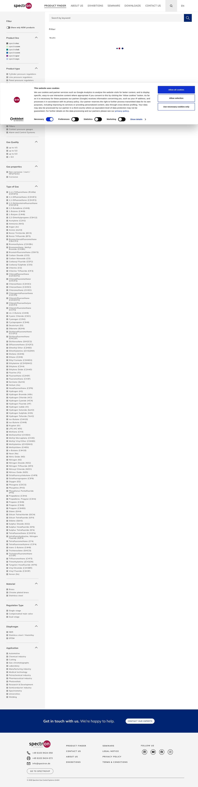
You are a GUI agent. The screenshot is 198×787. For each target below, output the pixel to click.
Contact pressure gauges (21, 129)
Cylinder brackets (17, 111)
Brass (11, 589)
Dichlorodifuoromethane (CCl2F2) (20, 332)
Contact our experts (140, 721)
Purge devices (15, 98)
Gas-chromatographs (19, 663)
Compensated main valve (21, 614)
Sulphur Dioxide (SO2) (19, 524)
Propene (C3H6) (16, 505)
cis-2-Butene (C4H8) (19, 313)
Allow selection (176, 15)
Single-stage (15, 611)
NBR (11, 632)
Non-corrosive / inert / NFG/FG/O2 (19, 173)
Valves (12, 117)
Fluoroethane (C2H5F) (19, 376)
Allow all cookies (176, 7)
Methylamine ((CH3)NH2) (21, 444)
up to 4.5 (13, 148)
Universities (14, 694)
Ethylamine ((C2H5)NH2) (20, 363)
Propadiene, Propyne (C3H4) (22, 499)
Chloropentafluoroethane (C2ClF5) (21, 294)
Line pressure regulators (20, 77)
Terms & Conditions (115, 762)
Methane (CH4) (16, 432)
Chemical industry (17, 656)
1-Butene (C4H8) (17, 211)
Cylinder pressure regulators (22, 74)
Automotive (14, 653)
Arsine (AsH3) (15, 230)
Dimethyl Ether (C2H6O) (20, 348)
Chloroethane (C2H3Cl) (20, 284)
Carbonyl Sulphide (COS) (21, 265)
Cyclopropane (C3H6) (19, 322)
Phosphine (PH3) (17, 488)
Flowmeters (14, 120)
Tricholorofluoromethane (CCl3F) (20, 554)
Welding (13, 697)
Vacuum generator (18, 123)
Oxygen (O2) (15, 481)
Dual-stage (14, 617)
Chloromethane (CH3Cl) (20, 290)
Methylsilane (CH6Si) (19, 447)
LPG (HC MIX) (15, 429)
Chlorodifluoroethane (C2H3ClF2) (19, 275)
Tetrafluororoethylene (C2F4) (23, 544)
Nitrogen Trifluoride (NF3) (21, 466)
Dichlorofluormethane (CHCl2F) (19, 337)
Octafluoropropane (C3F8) (21, 478)
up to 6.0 (13, 154)
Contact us (73, 751)
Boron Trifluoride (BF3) (20, 236)
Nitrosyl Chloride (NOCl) (20, 469)
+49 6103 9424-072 (42, 758)
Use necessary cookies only (176, 24)
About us (72, 756)
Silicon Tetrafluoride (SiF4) (21, 518)
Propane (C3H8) (16, 502)
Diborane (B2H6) (17, 328)
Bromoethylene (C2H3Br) (21, 244)
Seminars (108, 746)
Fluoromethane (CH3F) (20, 379)
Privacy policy (112, 756)
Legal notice (111, 751)
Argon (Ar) (14, 227)
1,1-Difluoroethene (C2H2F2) (23, 200)
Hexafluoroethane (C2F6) (21, 388)
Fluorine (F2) (15, 373)
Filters (12, 126)
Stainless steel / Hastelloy (21, 635)
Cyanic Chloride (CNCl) (20, 316)
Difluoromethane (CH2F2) (21, 345)
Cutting (12, 660)
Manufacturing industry (20, 669)
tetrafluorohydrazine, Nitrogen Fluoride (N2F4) (23, 537)
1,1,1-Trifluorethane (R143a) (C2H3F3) (22, 193)
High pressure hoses (19, 107)
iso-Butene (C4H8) (18, 422)
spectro (14, 43)
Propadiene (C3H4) (18, 496)
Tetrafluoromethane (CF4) (21, 541)
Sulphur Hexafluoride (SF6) (22, 527)
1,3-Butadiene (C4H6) (19, 208)
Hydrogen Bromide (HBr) (21, 394)
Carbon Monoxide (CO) (20, 258)
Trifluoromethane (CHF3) (21, 559)
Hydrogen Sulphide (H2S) (21, 413)
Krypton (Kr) (14, 425)
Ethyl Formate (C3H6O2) (20, 360)
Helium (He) (14, 385)
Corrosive (13, 177)
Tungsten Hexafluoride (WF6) (23, 565)
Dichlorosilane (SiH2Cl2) (20, 341)
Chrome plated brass (19, 592)
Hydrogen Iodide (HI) (19, 407)
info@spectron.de (41, 763)
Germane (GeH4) (17, 382)
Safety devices (16, 101)
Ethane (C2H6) (16, 357)
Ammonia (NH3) (16, 224)
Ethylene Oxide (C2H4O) (20, 369)
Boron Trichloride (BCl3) (20, 233)
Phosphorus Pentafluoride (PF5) (21, 492)
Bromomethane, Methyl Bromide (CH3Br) (20, 248)
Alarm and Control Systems (22, 132)
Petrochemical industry (20, 675)
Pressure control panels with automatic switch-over (22, 94)
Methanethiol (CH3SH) (19, 435)
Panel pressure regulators (21, 80)
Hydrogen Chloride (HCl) (20, 397)
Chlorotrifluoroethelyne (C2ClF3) (20, 304)
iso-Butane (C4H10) (18, 419)
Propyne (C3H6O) (17, 508)
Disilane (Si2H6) (16, 354)
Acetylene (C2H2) (17, 221)
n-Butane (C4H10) (17, 450)
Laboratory (14, 666)
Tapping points (16, 114)
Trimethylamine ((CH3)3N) (21, 562)
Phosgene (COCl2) (17, 485)
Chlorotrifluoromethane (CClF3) (20, 309)
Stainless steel (16, 595)
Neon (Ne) (13, 453)
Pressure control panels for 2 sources (23, 89)
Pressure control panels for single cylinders (22, 84)
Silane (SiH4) (15, 511)
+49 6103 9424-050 (42, 753)
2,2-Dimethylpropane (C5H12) (23, 217)
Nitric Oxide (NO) (17, 457)
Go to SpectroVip (40, 771)
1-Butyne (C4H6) (17, 214)
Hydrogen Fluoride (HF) (20, 404)
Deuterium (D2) (16, 325)
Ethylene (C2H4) (16, 366)
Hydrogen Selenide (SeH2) (21, 410)
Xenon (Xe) (14, 574)
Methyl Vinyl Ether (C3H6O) (22, 441)
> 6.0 (11, 157)
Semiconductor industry (20, 688)
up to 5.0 (13, 151)
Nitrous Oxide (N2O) (18, 472)
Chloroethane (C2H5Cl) (20, 287)
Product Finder (76, 746)
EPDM (12, 638)
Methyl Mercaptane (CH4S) (22, 438)
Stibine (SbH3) (16, 521)
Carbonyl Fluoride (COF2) (21, 262)
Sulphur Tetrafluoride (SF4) (22, 530)
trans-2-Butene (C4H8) (20, 547)
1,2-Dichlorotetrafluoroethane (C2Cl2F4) (23, 204)
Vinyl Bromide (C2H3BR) (20, 568)
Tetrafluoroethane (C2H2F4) (22, 533)
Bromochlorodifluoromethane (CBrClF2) (23, 240)
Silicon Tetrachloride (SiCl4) (22, 514)
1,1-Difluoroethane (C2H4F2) (23, 197)
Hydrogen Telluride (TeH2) (21, 416)
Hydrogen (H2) (16, 391)
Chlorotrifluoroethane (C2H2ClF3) (19, 299)
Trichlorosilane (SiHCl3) (20, 550)
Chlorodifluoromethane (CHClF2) (20, 280)
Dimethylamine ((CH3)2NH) (22, 351)
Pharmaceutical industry (20, 678)
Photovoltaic (15, 681)
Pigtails (12, 104)
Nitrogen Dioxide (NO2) (20, 463)
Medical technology (18, 672)
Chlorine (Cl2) (15, 268)
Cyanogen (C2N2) (17, 319)
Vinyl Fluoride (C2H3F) (19, 571)
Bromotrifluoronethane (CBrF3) (24, 252)
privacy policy (122, 28)
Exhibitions (73, 762)
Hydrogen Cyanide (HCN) (21, 401)
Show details (136, 36)
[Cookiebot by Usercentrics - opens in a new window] (16, 37)
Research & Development (21, 684)
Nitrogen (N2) (15, 460)
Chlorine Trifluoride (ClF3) (21, 271)
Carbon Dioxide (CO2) (19, 255)
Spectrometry (15, 691)
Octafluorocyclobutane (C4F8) (23, 475)
